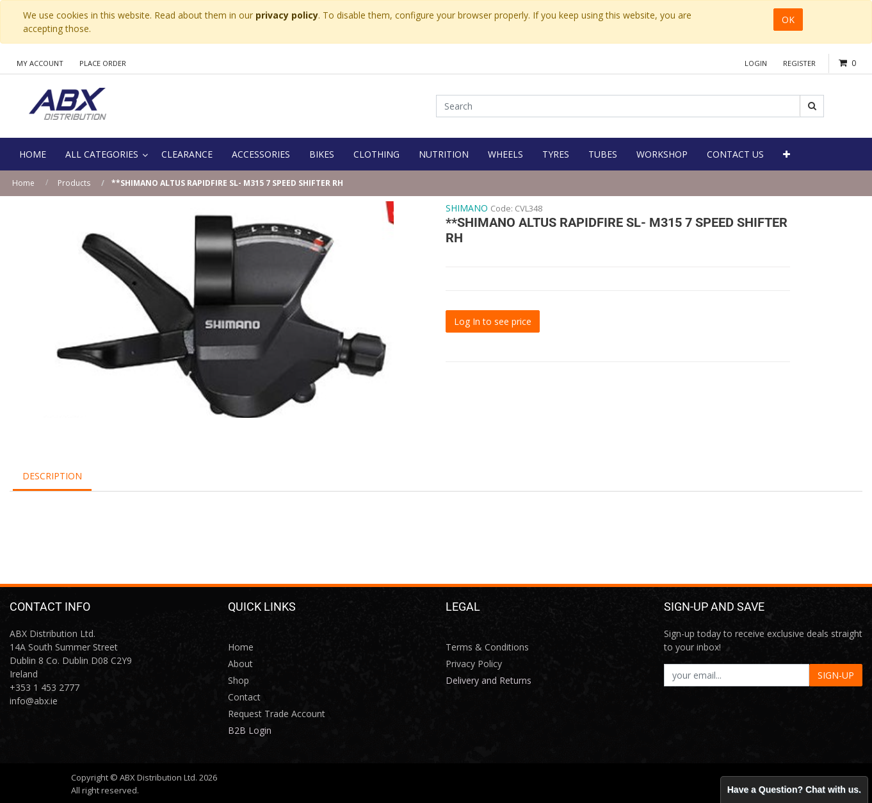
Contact (244, 697)
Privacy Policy (474, 664)
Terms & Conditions (487, 647)
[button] (786, 154)
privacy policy (286, 15)
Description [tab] (52, 476)
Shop (238, 680)
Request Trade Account (276, 714)
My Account (40, 63)
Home (23, 183)
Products (74, 183)
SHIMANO (467, 208)
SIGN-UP (836, 675)
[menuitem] (33, 154)
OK (788, 19)
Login (756, 63)
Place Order (102, 63)
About (240, 664)
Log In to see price (492, 321)
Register (799, 63)
